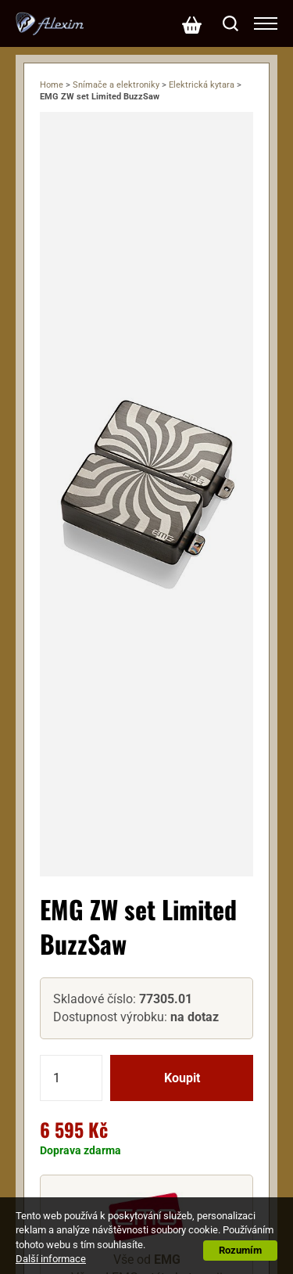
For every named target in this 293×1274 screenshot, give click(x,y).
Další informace (51, 1259)
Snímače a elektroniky (116, 85)
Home (51, 85)
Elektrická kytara (201, 85)
